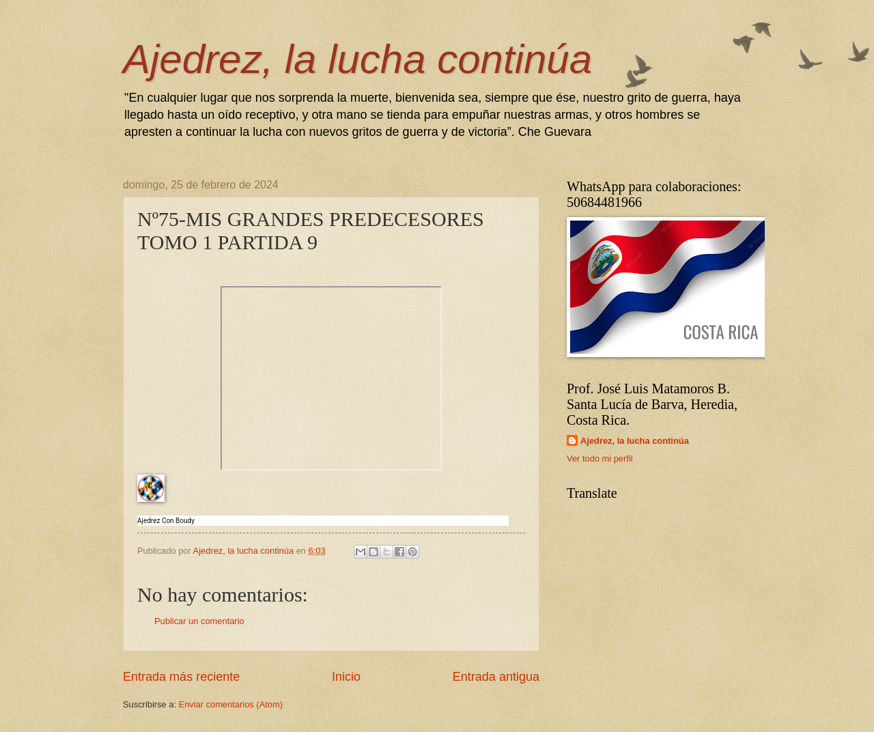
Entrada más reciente (181, 677)
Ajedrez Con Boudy (166, 520)
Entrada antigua (496, 677)
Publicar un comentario (199, 621)
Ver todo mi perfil (600, 458)
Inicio (346, 677)
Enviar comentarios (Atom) (231, 704)
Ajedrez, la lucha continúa (357, 59)
